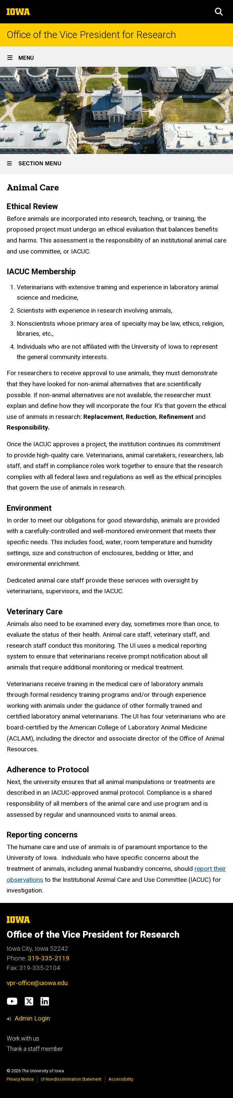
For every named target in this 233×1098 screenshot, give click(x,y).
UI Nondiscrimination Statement (71, 1079)
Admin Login (32, 1018)
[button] (219, 11)
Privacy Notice (20, 1079)
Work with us (23, 1038)
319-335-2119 (48, 958)
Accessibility (120, 1079)
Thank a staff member (35, 1049)
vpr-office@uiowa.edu (37, 983)
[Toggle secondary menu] (116, 164)
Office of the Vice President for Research (91, 35)
